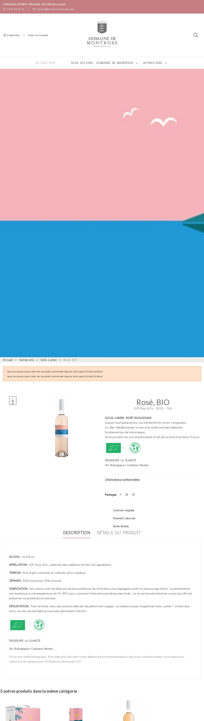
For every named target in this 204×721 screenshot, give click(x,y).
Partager (122, 499)
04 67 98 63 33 (13, 8)
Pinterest (136, 499)
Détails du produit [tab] (122, 537)
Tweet (128, 499)
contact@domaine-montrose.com (53, 8)
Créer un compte (38, 37)
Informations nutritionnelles (122, 484)
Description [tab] (73, 537)
